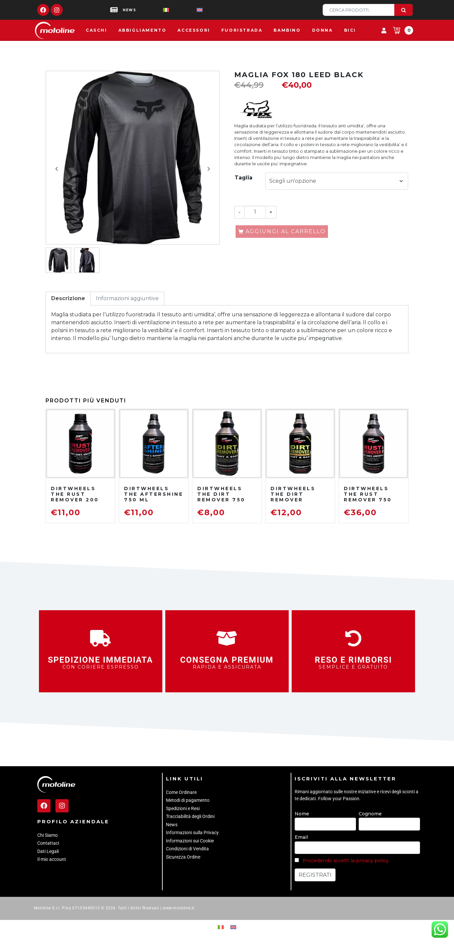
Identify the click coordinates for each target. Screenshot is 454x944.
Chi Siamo (47, 835)
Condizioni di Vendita (187, 848)
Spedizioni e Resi (183, 808)
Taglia (243, 177)
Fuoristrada (242, 30)
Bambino (287, 30)
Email (301, 837)
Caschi (96, 30)
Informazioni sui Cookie (190, 840)
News (172, 824)
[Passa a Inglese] (189, 10)
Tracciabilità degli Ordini (190, 816)
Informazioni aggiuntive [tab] (127, 298)
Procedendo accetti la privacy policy (346, 861)
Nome (302, 814)
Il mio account (51, 859)
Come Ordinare (181, 792)
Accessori (194, 30)
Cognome (370, 814)
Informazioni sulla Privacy (192, 832)
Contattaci (48, 843)
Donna (322, 30)
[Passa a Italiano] (155, 10)
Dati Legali (48, 851)
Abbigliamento (142, 30)
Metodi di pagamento (188, 800)
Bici (350, 30)
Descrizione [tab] (68, 298)
